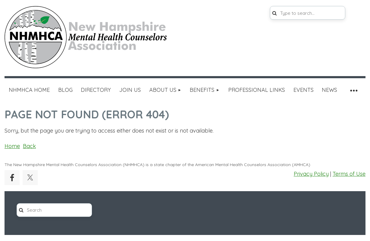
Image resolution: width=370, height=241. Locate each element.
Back (29, 146)
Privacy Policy (311, 173)
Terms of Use (349, 173)
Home (12, 146)
